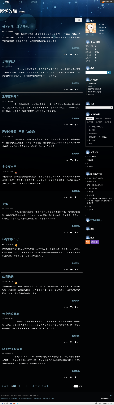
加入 (100, 403)
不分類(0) (91, 94)
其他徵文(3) (92, 86)
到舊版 (22, 12)
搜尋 (109, 72)
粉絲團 (6, 403)
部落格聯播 (95, 242)
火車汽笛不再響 (92, 188)
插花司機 (90, 210)
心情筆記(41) (92, 83)
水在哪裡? (9, 61)
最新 (79, 20)
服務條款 (29, 398)
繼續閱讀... (76, 48)
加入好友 (102, 24)
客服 (53, 398)
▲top (111, 395)
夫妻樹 (89, 206)
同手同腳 (90, 192)
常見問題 (22, 398)
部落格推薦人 (96, 220)
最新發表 (90, 118)
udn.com (110, 398)
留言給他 (102, 33)
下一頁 (37, 386)
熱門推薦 (108, 122)
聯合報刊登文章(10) (94, 92)
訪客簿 (34, 2)
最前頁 (4, 386)
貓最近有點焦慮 (12, 349)
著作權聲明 (37, 398)
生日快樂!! (9, 276)
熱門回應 (99, 122)
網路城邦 (106, 403)
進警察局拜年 (10, 96)
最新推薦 (108, 118)
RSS (87, 242)
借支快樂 (90, 160)
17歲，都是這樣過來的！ (95, 185)
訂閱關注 (102, 30)
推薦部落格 (102, 27)
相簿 (20, 2)
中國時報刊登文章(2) (94, 89)
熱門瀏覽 (90, 122)
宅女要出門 (9, 166)
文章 (7, 2)
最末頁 (44, 386)
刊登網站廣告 (5, 398)
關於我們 (14, 398)
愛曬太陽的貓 (90, 35)
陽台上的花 (90, 195)
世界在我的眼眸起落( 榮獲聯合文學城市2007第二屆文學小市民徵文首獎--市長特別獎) (99, 201)
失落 (5, 204)
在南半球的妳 (91, 156)
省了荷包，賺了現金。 (16, 26)
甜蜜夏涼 (90, 167)
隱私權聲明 (46, 398)
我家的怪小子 (10, 239)
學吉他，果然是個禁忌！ (95, 178)
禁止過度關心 (10, 313)
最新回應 (99, 118)
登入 (96, 403)
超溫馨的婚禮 (91, 182)
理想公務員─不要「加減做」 (20, 131)
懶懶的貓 (8, 11)
